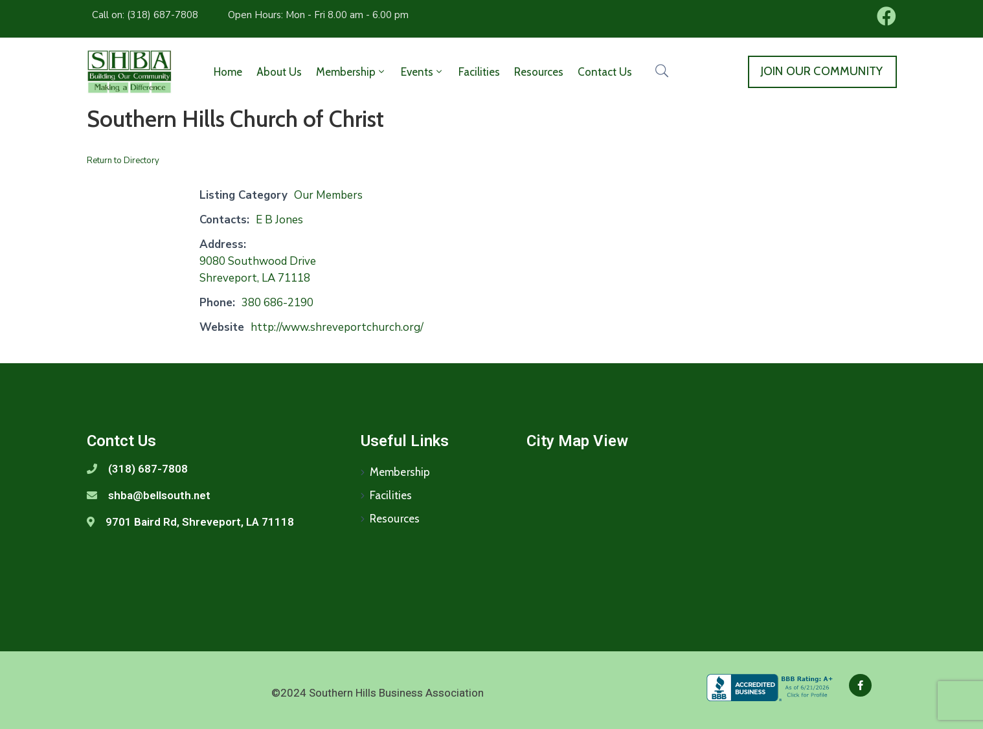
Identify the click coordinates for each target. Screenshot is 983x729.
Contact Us (605, 71)
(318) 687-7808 (148, 468)
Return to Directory (123, 160)
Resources (538, 71)
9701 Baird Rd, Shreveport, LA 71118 (200, 521)
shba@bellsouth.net (159, 495)
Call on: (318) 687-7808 (145, 14)
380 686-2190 (277, 302)
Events (422, 71)
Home (228, 71)
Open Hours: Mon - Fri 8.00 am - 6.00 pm (318, 14)
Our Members (328, 195)
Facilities (479, 71)
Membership (351, 71)
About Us (279, 71)
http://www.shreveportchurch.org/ (337, 327)
